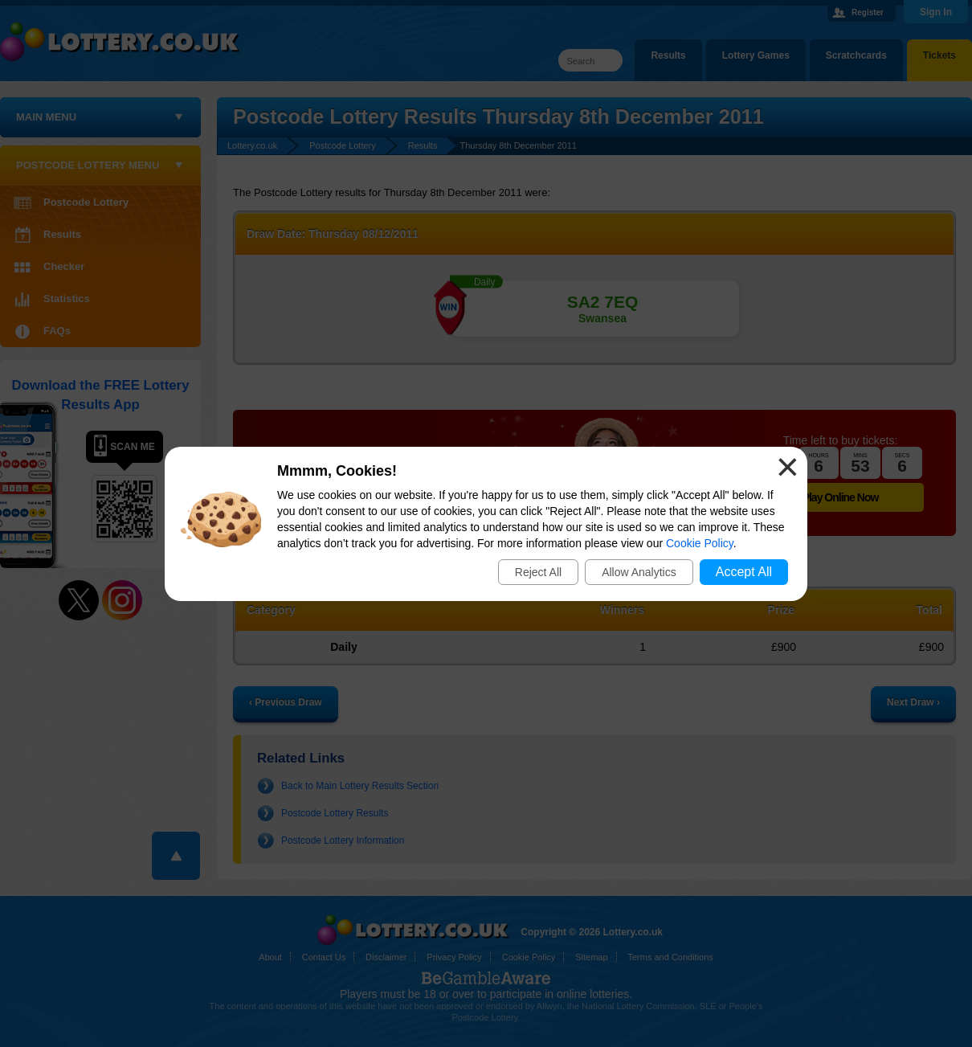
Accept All (744, 572)
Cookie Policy (699, 543)
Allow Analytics (639, 572)
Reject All (538, 572)
